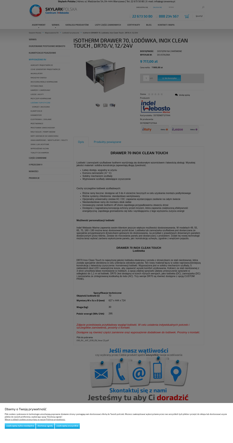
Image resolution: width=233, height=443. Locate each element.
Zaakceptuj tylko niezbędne (20, 425)
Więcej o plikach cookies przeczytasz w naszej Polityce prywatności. (35, 419)
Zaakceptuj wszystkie (67, 425)
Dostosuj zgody (45, 425)
